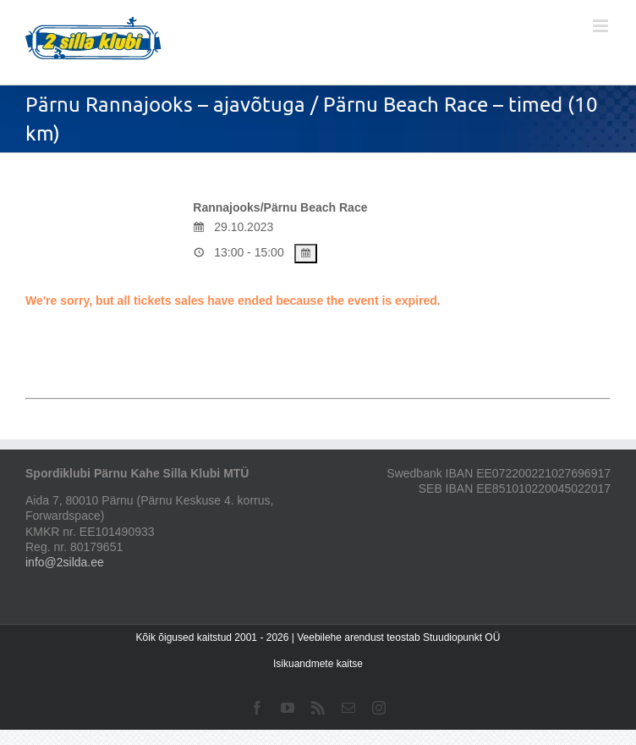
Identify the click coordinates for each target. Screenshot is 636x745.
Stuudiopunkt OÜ (461, 637)
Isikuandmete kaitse (318, 664)
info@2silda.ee (64, 562)
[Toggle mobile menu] (602, 26)
